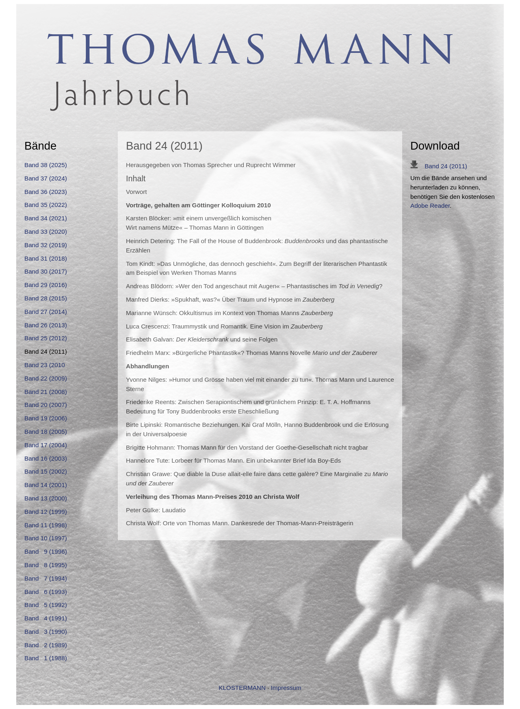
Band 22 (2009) (45, 378)
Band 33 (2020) (45, 231)
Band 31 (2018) (45, 258)
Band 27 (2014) (45, 311)
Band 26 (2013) (45, 325)
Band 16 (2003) (45, 458)
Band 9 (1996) (45, 551)
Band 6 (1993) (45, 591)
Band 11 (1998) (45, 525)
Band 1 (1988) (45, 658)
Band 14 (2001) (45, 484)
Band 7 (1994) (45, 578)
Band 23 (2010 (44, 364)
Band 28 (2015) (45, 298)
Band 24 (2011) (438, 166)
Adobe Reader (430, 205)
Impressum (286, 687)
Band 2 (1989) (45, 645)
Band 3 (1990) (45, 631)
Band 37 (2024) (45, 178)
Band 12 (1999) (45, 511)
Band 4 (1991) (45, 618)
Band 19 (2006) (45, 418)
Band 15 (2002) (45, 471)
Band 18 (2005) (45, 431)
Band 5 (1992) (45, 604)
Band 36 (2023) (45, 191)
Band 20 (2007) (45, 404)
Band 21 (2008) (45, 391)
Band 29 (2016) (45, 284)
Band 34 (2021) (45, 218)
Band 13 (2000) (45, 498)
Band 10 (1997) (45, 538)
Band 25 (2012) (45, 338)
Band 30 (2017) (45, 271)
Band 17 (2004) (45, 444)
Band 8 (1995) (45, 564)
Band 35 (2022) (45, 204)
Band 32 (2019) (45, 244)
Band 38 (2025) (45, 164)
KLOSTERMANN (242, 687)
